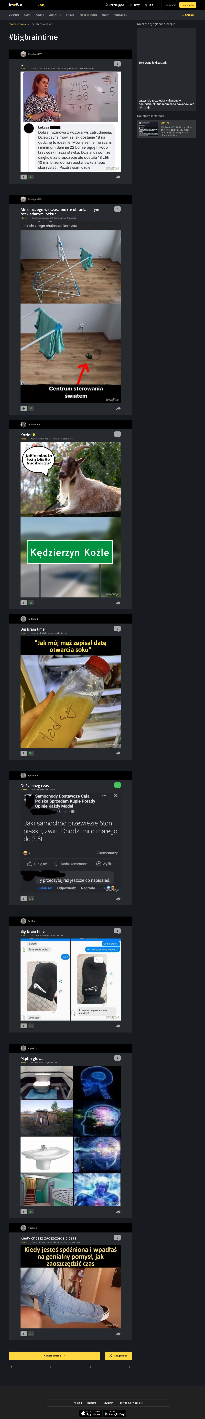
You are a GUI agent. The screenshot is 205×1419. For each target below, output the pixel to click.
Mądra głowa (32, 1058)
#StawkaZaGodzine (85, 68)
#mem (41, 439)
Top (150, 5)
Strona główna (17, 23)
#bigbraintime (70, 68)
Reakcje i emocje (88, 14)
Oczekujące (116, 5)
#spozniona (44, 1242)
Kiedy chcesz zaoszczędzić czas (48, 1238)
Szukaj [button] (189, 15)
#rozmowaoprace (39, 68)
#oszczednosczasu (72, 1242)
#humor (34, 439)
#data (51, 633)
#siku (41, 1062)
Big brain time (33, 629)
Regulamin (107, 1402)
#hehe (44, 633)
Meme (23, 439)
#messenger (45, 935)
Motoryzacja (120, 14)
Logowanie (170, 5)
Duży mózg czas (35, 785)
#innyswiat (71, 218)
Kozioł (28, 435)
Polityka (70, 14)
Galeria (40, 14)
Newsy (105, 14)
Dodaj (41, 5)
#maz (34, 633)
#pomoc (45, 218)
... (22, 64)
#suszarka (36, 218)
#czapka (35, 935)
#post (34, 790)
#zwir (52, 790)
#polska (48, 439)
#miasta (56, 439)
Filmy (136, 5)
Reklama (92, 1402)
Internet (24, 218)
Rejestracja (188, 5)
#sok (39, 633)
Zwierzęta (14, 14)
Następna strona (54, 1355)
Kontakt (78, 1402)
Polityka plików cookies (131, 1402)
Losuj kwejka (118, 1355)
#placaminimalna (55, 68)
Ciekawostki (55, 14)
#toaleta (34, 1062)
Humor (27, 14)
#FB (51, 218)
